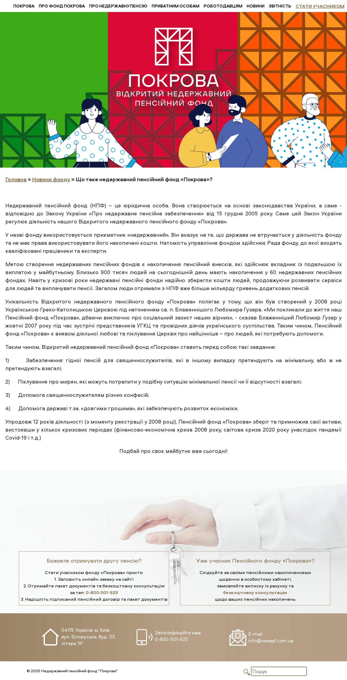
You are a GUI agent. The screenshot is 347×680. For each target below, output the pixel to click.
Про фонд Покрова (62, 6)
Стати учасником (320, 6)
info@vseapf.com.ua (270, 640)
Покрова (23, 6)
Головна (16, 179)
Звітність (280, 6)
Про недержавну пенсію (118, 6)
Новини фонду (51, 179)
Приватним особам (175, 6)
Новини (256, 6)
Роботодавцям (223, 6)
